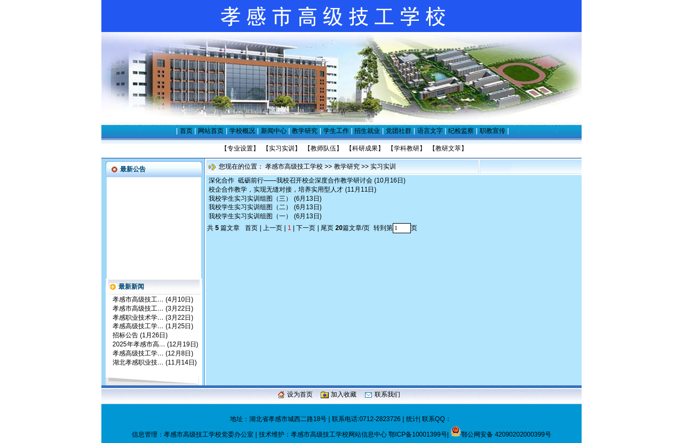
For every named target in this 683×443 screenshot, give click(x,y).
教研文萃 (448, 148)
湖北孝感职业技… (138, 362)
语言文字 (430, 131)
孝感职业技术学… (138, 317)
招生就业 (367, 131)
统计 (412, 419)
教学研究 (304, 131)
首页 (186, 131)
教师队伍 (323, 148)
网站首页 (211, 131)
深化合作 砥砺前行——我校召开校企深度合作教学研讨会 (290, 180)
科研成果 (365, 148)
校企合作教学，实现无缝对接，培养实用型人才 (276, 189)
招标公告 (125, 335)
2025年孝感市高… (139, 344)
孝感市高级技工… (138, 299)
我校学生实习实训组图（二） (250, 207)
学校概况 (242, 131)
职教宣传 (492, 131)
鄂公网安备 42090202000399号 (500, 434)
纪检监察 (461, 131)
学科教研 (406, 148)
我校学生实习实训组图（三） (250, 198)
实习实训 (282, 148)
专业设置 (240, 148)
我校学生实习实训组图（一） (250, 216)
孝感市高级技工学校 (294, 166)
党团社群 (398, 131)
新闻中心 (274, 131)
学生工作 (336, 131)
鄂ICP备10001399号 (417, 434)
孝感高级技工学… (138, 326)
